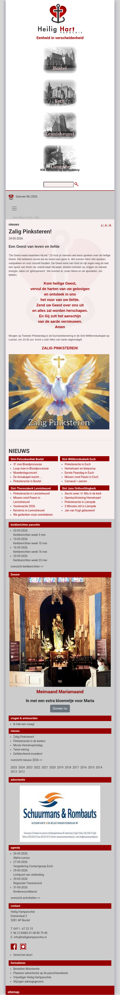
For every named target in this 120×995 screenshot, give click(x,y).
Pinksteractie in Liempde (80, 502)
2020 (52, 767)
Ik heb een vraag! (23, 724)
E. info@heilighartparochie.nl (29, 937)
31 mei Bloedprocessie (27, 464)
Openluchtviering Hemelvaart (83, 497)
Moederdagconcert (25, 472)
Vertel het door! (22, 954)
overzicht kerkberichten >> (27, 566)
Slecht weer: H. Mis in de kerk (83, 493)
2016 (83, 767)
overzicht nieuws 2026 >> (26, 760)
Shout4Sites (19, 217)
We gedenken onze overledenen (33, 514)
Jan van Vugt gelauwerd (80, 510)
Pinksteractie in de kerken (29, 741)
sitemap (13, 992)
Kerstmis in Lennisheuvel (28, 510)
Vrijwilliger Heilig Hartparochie (32, 977)
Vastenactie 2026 (24, 506)
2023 (29, 767)
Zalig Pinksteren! (23, 736)
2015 (91, 767)
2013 (14, 771)
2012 (21, 771)
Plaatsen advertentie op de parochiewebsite (40, 973)
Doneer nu (60, 708)
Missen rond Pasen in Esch (81, 477)
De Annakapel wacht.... (27, 477)
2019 (60, 767)
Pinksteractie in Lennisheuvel (31, 493)
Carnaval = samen (76, 481)
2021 (45, 767)
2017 (76, 767)
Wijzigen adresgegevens (28, 981)
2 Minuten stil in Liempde (80, 506)
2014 (99, 767)
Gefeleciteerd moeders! (27, 753)
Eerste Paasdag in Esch (79, 472)
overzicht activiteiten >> (25, 897)
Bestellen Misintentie (26, 968)
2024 (21, 767)
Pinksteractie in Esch (78, 464)
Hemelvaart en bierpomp (80, 468)
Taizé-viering (21, 749)
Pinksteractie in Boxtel (27, 481)
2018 (68, 767)
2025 (14, 767)
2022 (37, 767)
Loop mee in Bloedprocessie (31, 468)
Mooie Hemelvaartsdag (27, 745)
